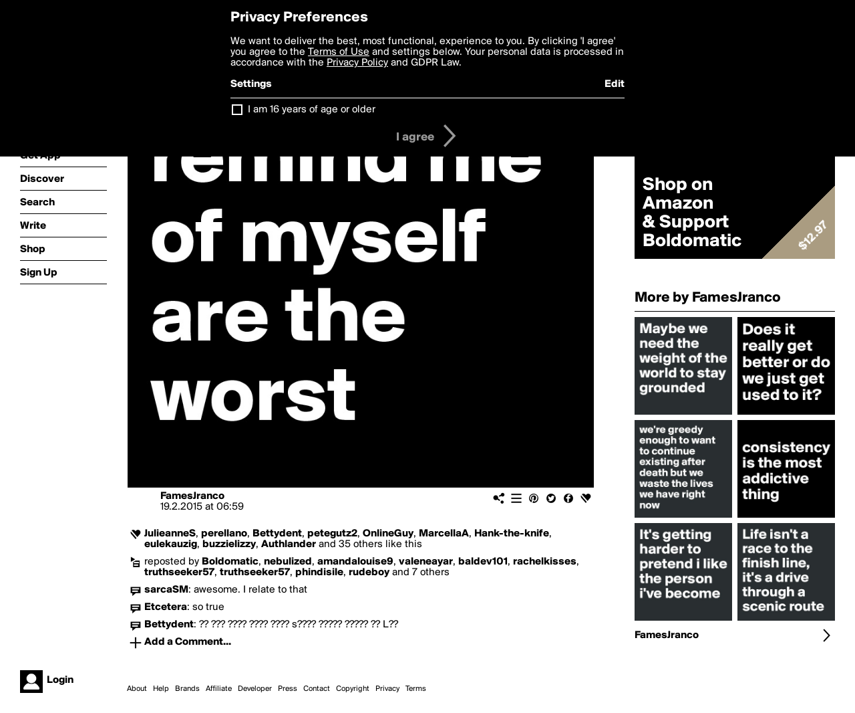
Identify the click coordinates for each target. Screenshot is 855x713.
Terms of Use (338, 52)
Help (161, 689)
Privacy (387, 689)
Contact (316, 689)
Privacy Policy (357, 63)
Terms (415, 689)
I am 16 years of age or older (311, 109)
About (137, 689)
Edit (615, 84)
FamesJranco (192, 496)
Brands (187, 689)
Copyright (352, 689)
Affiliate (219, 689)
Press (287, 689)
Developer (255, 689)
